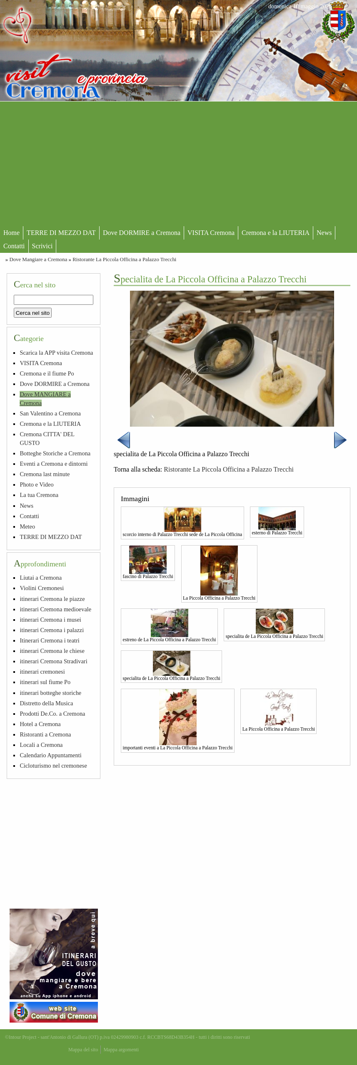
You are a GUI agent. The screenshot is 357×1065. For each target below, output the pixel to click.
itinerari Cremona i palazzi (52, 630)
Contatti (14, 246)
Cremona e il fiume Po (47, 373)
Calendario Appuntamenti (50, 755)
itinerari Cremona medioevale (55, 609)
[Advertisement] (178, 164)
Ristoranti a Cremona (45, 734)
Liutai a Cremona (41, 577)
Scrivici (42, 246)
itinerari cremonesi (42, 671)
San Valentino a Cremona (50, 413)
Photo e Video (36, 484)
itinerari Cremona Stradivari (53, 661)
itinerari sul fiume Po (45, 682)
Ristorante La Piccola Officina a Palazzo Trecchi (124, 259)
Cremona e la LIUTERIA (276, 232)
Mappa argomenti (121, 1050)
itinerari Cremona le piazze (52, 599)
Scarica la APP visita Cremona (56, 352)
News (324, 232)
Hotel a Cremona (40, 724)
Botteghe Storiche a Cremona (55, 453)
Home (11, 232)
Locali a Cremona (41, 744)
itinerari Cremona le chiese (52, 650)
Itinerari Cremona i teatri (49, 640)
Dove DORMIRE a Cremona (141, 232)
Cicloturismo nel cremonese (53, 765)
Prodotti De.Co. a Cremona (52, 713)
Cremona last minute (45, 474)
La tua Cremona (39, 495)
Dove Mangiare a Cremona (38, 259)
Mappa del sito (83, 1050)
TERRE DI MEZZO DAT (61, 232)
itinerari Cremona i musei (50, 619)
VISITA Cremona (211, 232)
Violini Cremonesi (42, 588)
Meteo (27, 526)
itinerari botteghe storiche (50, 692)
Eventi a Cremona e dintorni (53, 463)
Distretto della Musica (46, 703)
